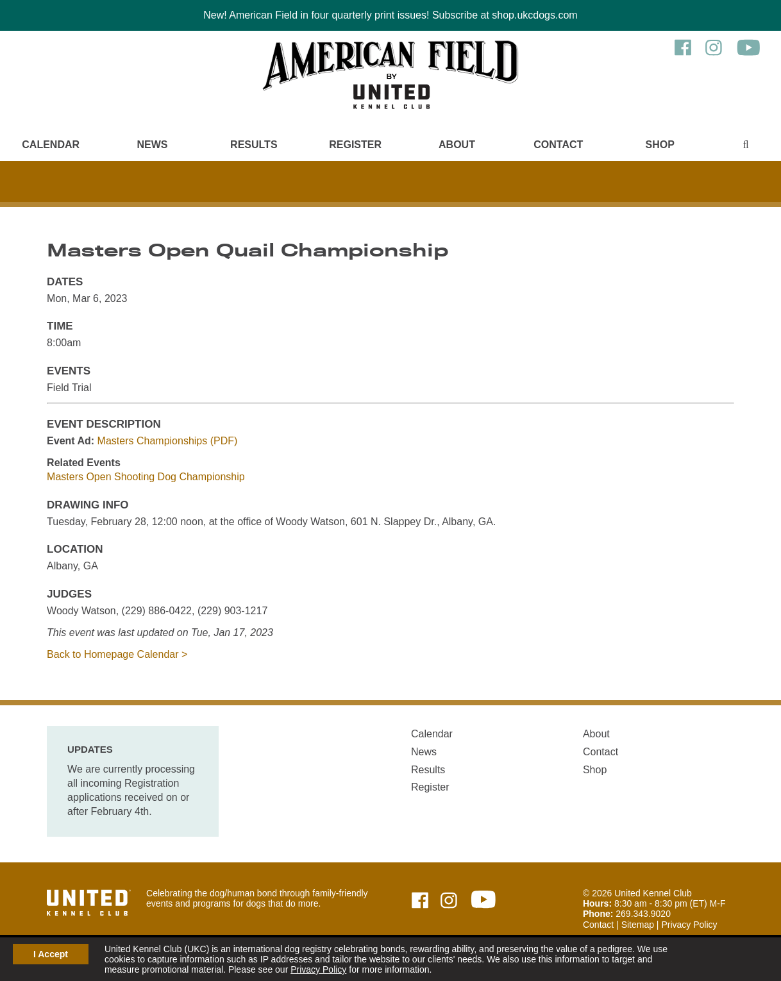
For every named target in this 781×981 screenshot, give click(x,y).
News (152, 144)
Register (355, 144)
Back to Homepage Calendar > (117, 654)
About (457, 144)
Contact (558, 144)
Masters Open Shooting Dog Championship (146, 476)
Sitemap (637, 924)
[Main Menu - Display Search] (745, 144)
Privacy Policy (318, 969)
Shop (659, 144)
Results (253, 144)
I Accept (50, 954)
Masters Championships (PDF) (167, 440)
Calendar (51, 144)
